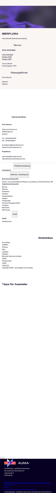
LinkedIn (7, 483)
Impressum (8, 489)
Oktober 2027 (7, 59)
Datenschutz (16, 489)
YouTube (47, 483)
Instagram (14, 483)
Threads (21, 483)
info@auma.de (9, 479)
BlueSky (27, 483)
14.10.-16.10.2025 (7, 55)
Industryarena (9, 485)
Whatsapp (33, 483)
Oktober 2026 (7, 57)
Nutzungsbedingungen (29, 489)
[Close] (2, 458)
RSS (5, 487)
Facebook (40, 483)
